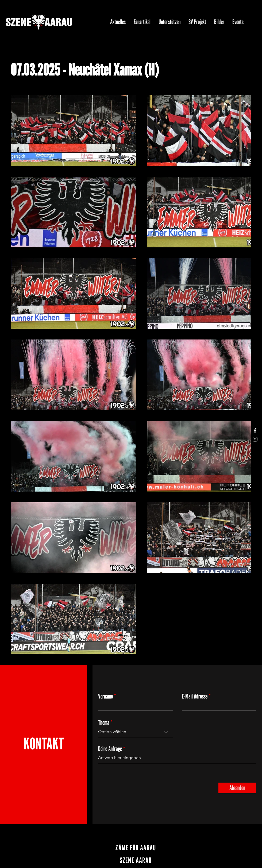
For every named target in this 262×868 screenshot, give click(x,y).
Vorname (105, 696)
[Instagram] (255, 439)
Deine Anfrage (110, 749)
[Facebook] (255, 430)
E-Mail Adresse (194, 696)
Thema (103, 722)
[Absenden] (237, 788)
